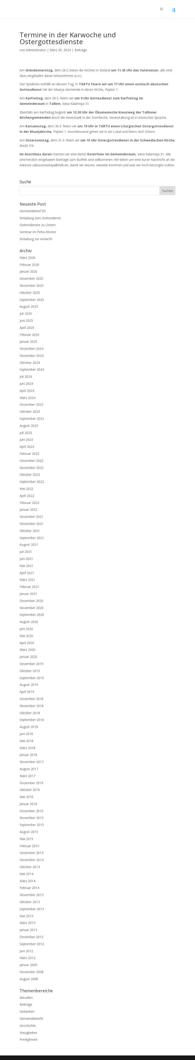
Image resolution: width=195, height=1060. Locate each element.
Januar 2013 (28, 930)
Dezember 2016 (31, 783)
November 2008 (32, 972)
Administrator (36, 50)
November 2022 (32, 468)
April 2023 (27, 446)
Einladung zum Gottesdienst (40, 218)
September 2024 (32, 369)
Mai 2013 (26, 916)
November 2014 (32, 860)
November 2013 (32, 895)
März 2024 (27, 397)
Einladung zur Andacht (36, 239)
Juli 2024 (26, 376)
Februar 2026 (29, 264)
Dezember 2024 (31, 348)
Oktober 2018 (30, 713)
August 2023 (29, 425)
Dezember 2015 (31, 811)
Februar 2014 (29, 888)
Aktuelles (26, 997)
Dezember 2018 (31, 699)
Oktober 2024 (30, 362)
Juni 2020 (26, 629)
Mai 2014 (26, 874)
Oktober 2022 (30, 474)
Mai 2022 (26, 488)
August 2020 (29, 621)
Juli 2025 (26, 313)
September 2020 (32, 614)
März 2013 (27, 923)
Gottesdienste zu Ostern (38, 225)
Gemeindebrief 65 (33, 211)
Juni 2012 (26, 951)
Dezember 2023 (31, 404)
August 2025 (29, 306)
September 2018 (32, 720)
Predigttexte (29, 1039)
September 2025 (32, 299)
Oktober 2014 (30, 867)
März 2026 (27, 257)
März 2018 (27, 748)
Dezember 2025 (31, 278)
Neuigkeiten (28, 1032)
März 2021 (27, 579)
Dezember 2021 (31, 516)
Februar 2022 (29, 503)
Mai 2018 (26, 741)
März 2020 (27, 649)
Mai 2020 (26, 636)
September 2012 (32, 944)
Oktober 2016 (30, 790)
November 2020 (32, 608)
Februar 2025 (29, 334)
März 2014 (27, 881)
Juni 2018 (26, 734)
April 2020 (27, 643)
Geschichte (28, 1025)
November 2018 (32, 706)
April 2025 (27, 327)
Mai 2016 (26, 797)
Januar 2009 (28, 965)
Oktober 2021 (30, 531)
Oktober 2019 (30, 671)
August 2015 (29, 832)
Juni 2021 (26, 558)
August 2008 (29, 979)
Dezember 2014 (31, 853)
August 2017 (29, 769)
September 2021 (32, 538)
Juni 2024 (26, 383)
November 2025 (32, 285)
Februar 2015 (29, 846)
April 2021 (27, 573)
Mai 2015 (26, 839)
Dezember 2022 (31, 460)
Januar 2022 (28, 509)
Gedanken (27, 1011)
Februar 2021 (29, 586)
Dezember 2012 (31, 937)
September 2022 (32, 481)
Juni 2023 (26, 439)
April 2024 (27, 390)
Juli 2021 (26, 551)
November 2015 (32, 818)
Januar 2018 (28, 755)
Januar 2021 (28, 594)
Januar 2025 (28, 341)
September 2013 (32, 909)
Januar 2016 (28, 804)
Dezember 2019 (31, 664)
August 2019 (29, 684)
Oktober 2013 (30, 902)
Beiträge (80, 50)
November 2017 (32, 762)
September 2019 (32, 678)
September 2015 (32, 825)
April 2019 (27, 692)
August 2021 (29, 544)
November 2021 (32, 523)
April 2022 (27, 495)
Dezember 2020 (31, 601)
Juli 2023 (26, 433)
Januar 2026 (28, 271)
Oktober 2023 (30, 411)
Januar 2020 (28, 657)
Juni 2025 (26, 320)
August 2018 (29, 727)
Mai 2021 (26, 566)
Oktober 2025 (30, 292)
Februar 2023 (29, 453)
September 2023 (32, 418)
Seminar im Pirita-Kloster (38, 232)
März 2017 (27, 776)
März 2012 (27, 958)
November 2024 (32, 355)
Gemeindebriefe (31, 1018)
